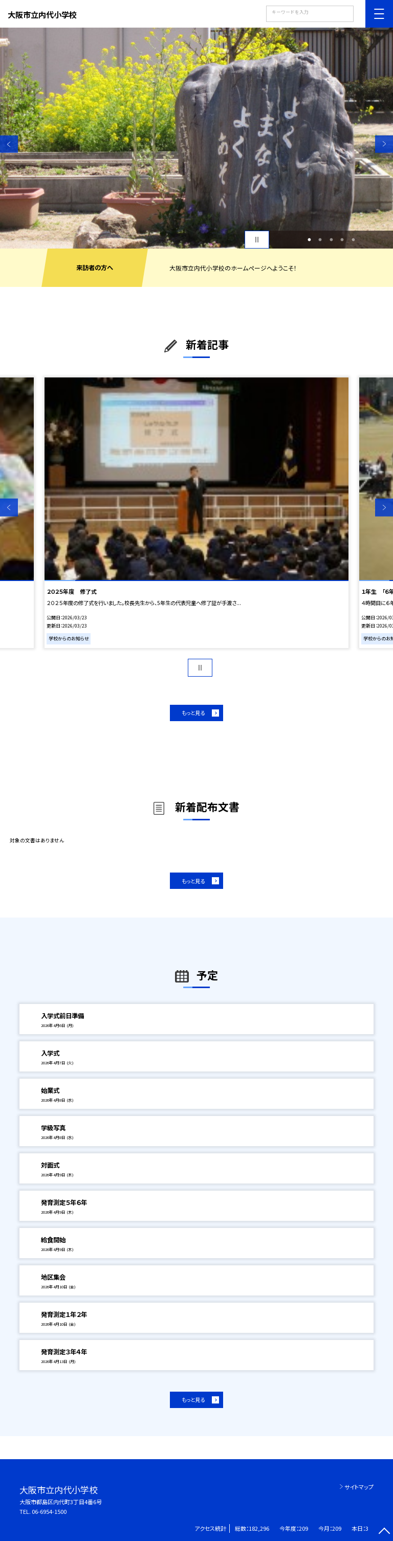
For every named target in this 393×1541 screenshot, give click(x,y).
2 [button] (320, 240)
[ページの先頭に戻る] (384, 1532)
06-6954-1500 (49, 1511)
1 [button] (309, 240)
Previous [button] (9, 144)
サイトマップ (359, 1487)
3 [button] (331, 240)
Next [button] (384, 144)
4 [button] (342, 240)
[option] (196, 138)
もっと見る (193, 713)
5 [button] (353, 240)
